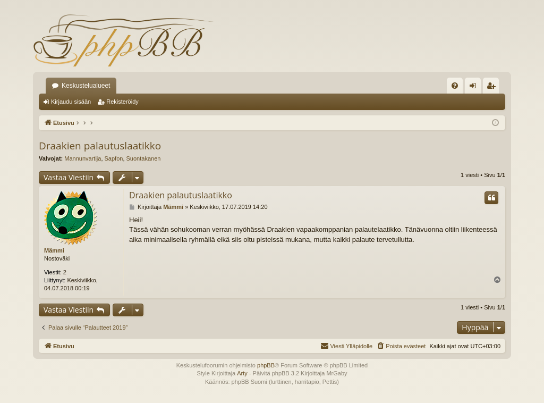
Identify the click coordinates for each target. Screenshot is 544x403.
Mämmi (54, 250)
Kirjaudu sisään (71, 101)
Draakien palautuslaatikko (100, 146)
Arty (242, 373)
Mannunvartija (82, 158)
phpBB (266, 365)
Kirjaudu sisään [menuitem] (475, 88)
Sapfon (114, 158)
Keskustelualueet (86, 85)
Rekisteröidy (122, 101)
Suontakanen (143, 158)
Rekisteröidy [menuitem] (493, 88)
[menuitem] (455, 86)
